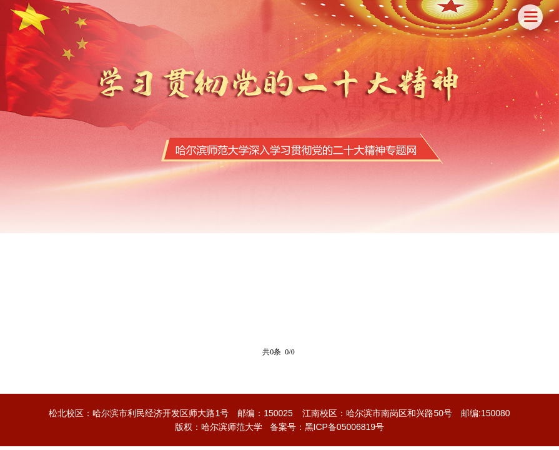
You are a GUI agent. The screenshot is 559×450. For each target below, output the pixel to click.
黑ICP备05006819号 (345, 427)
